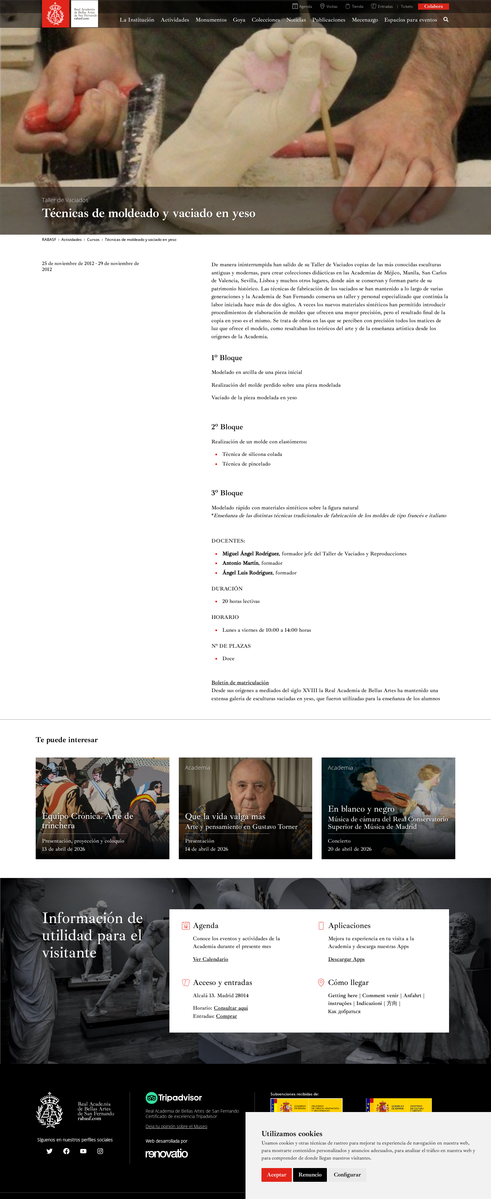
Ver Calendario (210, 959)
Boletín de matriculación (240, 682)
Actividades (71, 240)
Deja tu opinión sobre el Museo (176, 1126)
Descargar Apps (346, 959)
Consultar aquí (231, 1008)
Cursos (93, 240)
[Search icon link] (446, 20)
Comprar (226, 1016)
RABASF (49, 240)
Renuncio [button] (310, 1174)
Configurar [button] (347, 1174)
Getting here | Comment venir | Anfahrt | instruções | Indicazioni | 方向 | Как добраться (376, 1003)
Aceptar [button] (277, 1174)
